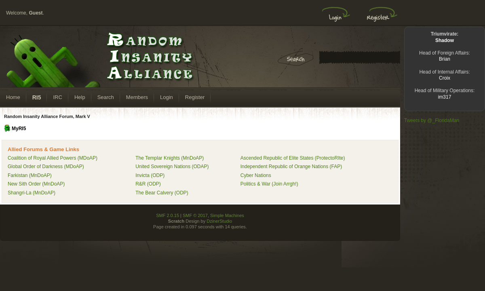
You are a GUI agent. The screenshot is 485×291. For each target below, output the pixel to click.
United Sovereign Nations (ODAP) (172, 166)
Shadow (444, 40)
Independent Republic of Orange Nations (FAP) (291, 166)
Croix (444, 78)
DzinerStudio (219, 221)
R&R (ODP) (148, 184)
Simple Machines (227, 215)
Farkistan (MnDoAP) (30, 175)
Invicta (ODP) (149, 175)
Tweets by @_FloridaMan (431, 120)
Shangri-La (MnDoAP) (31, 193)
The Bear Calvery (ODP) (161, 193)
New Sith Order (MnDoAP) (36, 184)
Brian (444, 59)
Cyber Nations (255, 175)
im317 (444, 97)
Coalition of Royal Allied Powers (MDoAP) (52, 158)
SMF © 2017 (195, 215)
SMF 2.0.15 (167, 215)
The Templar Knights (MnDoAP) (169, 158)
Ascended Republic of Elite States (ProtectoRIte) (292, 158)
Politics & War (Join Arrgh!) (269, 184)
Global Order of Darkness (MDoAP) (46, 166)
